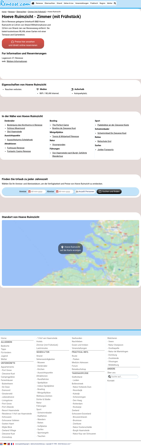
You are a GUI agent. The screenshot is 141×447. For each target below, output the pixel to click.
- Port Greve (6, 370)
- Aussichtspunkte (44, 372)
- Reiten (39, 423)
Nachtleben (77, 341)
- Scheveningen (79, 397)
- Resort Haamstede (10, 410)
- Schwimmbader (44, 413)
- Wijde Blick (6, 427)
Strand (59, 3)
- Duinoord (5, 390)
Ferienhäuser (7, 380)
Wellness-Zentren (44, 396)
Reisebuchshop (79, 369)
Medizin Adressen (80, 362)
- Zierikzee (76, 424)
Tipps (3, 349)
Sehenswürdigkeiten (45, 359)
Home (3, 338)
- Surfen (39, 429)
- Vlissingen (112, 361)
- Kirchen (40, 369)
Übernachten (50, 3)
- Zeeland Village (8, 430)
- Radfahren (41, 416)
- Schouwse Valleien (10, 420)
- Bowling (40, 389)
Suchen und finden (109, 191)
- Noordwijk (77, 390)
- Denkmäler (41, 366)
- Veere (110, 341)
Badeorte (5, 346)
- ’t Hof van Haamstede (46, 338)
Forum (75, 366)
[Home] (33, 3)
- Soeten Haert (7, 424)
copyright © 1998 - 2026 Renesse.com (58, 444)
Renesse (39, 3)
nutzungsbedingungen (22, 444)
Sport (38, 409)
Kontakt (111, 381)
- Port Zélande (7, 407)
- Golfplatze (41, 426)
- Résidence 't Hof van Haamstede (16, 414)
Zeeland (75, 410)
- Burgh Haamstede (80, 430)
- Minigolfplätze (43, 393)
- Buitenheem (7, 384)
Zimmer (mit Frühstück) (47, 345)
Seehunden (77, 338)
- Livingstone (6, 400)
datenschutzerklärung (37, 444)
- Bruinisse (76, 420)
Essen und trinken (80, 345)
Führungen (41, 406)
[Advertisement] (70, 104)
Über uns (111, 372)
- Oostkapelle (113, 348)
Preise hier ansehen (23, 43)
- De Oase (5, 387)
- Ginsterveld (6, 394)
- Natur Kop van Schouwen (84, 434)
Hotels (39, 341)
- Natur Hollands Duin (81, 387)
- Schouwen (6, 417)
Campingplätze (8, 377)
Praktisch (94, 3)
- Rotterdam (77, 404)
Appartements (7, 367)
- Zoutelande (113, 358)
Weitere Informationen (17, 61)
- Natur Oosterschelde (82, 427)
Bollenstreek (77, 384)
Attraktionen (42, 376)
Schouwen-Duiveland (81, 414)
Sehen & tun (68, 3)
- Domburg (112, 355)
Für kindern (6, 352)
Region (102, 3)
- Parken (75, 359)
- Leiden (75, 380)
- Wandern (41, 419)
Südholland (77, 377)
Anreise (23, 191)
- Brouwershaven (79, 417)
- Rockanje (76, 407)
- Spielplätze (42, 383)
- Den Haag (77, 400)
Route (74, 356)
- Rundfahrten (42, 379)
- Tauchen (40, 436)
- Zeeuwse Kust (8, 373)
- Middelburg (113, 365)
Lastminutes (42, 348)
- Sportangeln (42, 433)
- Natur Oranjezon (115, 345)
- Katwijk (76, 394)
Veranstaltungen (82, 3)
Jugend (4, 356)
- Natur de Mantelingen (117, 351)
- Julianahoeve (7, 397)
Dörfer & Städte (43, 399)
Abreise (50, 191)
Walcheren (112, 338)
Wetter (109, 3)
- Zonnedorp (6, 437)
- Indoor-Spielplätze (45, 386)
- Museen (40, 362)
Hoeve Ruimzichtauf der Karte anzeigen (70, 249)
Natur (39, 403)
